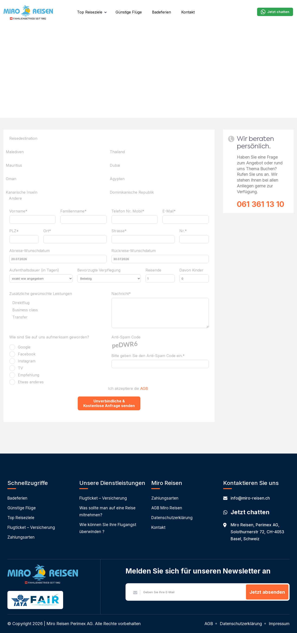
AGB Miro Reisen (166, 508)
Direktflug (20, 303)
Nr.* (183, 231)
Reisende (153, 270)
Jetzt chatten (275, 12)
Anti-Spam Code (125, 337)
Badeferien (161, 12)
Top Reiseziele (89, 12)
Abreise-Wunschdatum (29, 250)
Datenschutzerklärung (172, 517)
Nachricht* (121, 293)
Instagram (27, 361)
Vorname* (18, 211)
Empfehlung (28, 375)
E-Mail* (169, 211)
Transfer (20, 317)
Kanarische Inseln (21, 192)
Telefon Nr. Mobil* (127, 211)
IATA (20, 600)
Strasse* (119, 231)
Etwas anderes (31, 382)
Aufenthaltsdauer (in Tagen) (34, 270)
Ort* (47, 231)
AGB (144, 388)
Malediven (15, 152)
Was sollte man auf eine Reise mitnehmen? (107, 511)
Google (24, 347)
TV (20, 368)
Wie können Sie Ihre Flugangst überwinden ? (107, 528)
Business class (25, 310)
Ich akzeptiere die (128, 388)
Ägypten (117, 179)
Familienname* (73, 211)
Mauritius (14, 165)
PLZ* (14, 231)
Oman (11, 179)
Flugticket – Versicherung (31, 527)
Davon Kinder (191, 270)
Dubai (115, 165)
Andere (15, 198)
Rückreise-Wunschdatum (133, 250)
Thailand (117, 152)
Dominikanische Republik (132, 192)
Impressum (279, 623)
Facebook (27, 354)
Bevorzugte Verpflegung (98, 270)
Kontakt (188, 12)
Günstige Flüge (129, 12)
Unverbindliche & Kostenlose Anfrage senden (109, 403)
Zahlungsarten (21, 537)
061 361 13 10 (260, 204)
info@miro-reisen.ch (246, 498)
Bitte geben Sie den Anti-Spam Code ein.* (148, 356)
